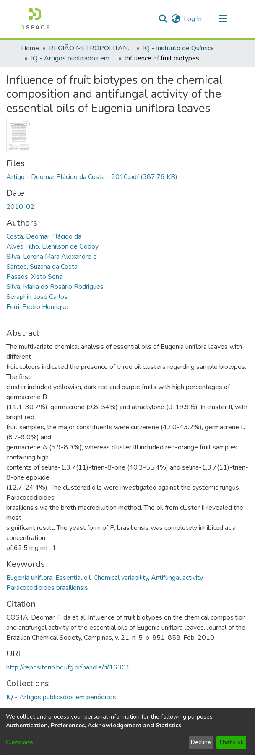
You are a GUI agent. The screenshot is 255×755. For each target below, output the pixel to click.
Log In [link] (193, 18)
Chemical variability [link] (121, 577)
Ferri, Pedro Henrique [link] (37, 306)
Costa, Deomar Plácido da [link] (43, 236)
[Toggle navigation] (222, 19)
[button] (35, 18)
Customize (19, 742)
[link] (91, 177)
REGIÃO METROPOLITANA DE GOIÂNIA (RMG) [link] (91, 48)
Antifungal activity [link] (177, 577)
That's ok (231, 742)
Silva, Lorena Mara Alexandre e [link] (51, 256)
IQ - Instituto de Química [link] (178, 48)
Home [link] (30, 48)
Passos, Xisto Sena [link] (34, 276)
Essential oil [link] (73, 577)
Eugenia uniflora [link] (29, 577)
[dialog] (127, 731)
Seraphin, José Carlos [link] (37, 296)
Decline (201, 742)
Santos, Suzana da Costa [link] (42, 266)
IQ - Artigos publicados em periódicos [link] (73, 58)
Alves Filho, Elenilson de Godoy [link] (52, 246)
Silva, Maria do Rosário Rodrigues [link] (55, 286)
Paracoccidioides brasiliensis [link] (47, 587)
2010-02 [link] (20, 206)
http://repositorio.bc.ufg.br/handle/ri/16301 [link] (68, 667)
